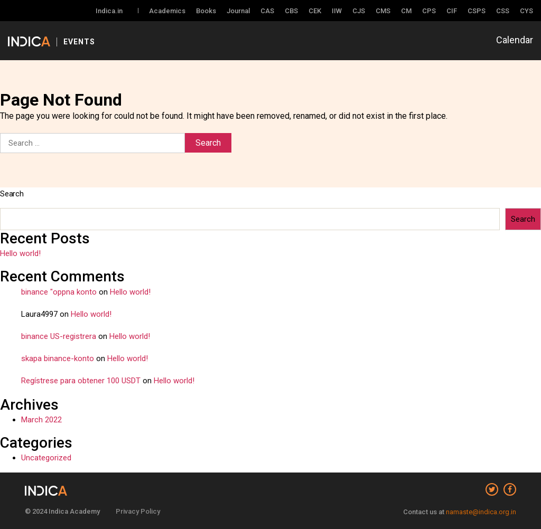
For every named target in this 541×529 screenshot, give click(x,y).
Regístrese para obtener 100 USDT (81, 380)
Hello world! (20, 253)
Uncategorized (46, 457)
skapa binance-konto (57, 358)
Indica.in (109, 11)
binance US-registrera (58, 336)
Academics (167, 11)
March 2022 (41, 419)
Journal (238, 11)
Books (206, 11)
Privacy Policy (138, 511)
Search (12, 194)
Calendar (514, 39)
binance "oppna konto (59, 292)
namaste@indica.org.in (481, 512)
